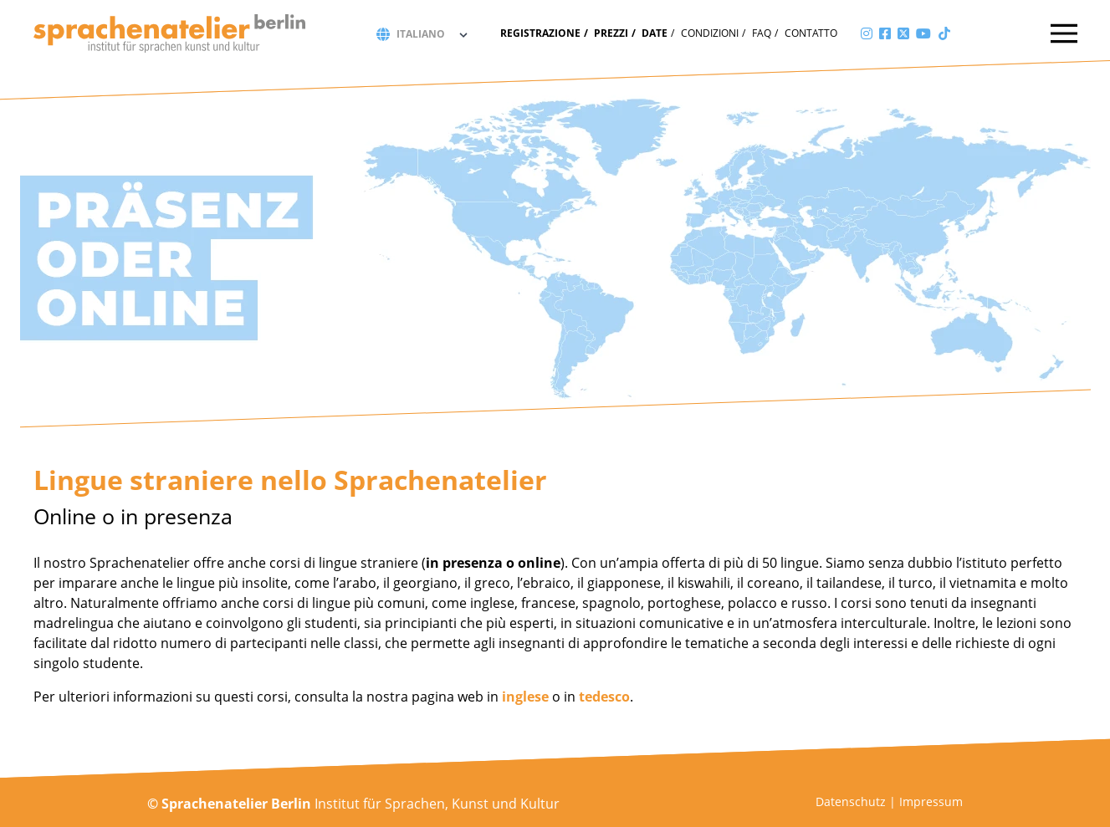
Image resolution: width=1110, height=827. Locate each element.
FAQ (761, 33)
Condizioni (710, 33)
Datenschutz (851, 801)
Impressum (931, 801)
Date (655, 33)
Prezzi (611, 33)
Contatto (811, 33)
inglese (525, 696)
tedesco (604, 696)
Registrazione (540, 33)
